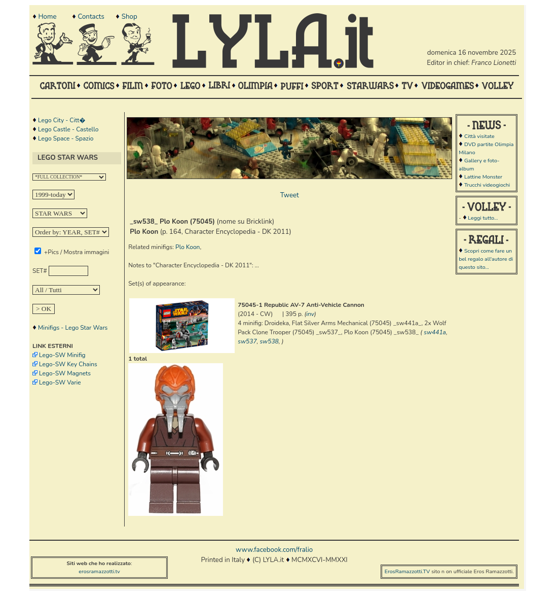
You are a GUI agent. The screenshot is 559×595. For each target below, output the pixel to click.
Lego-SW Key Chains (68, 364)
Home (47, 16)
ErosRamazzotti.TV (407, 571)
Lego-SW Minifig (62, 355)
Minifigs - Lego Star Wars (72, 328)
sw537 (247, 341)
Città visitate (479, 136)
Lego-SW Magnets (65, 373)
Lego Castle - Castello (68, 129)
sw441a (435, 332)
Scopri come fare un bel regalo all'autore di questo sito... (486, 259)
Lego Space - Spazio (65, 138)
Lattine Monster (483, 177)
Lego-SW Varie (60, 382)
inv (310, 314)
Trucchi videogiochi (487, 185)
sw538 (268, 341)
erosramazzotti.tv (99, 571)
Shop (129, 16)
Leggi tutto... (483, 218)
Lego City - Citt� (61, 120)
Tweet (289, 195)
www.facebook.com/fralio (274, 549)
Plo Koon (187, 247)
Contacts (91, 16)
